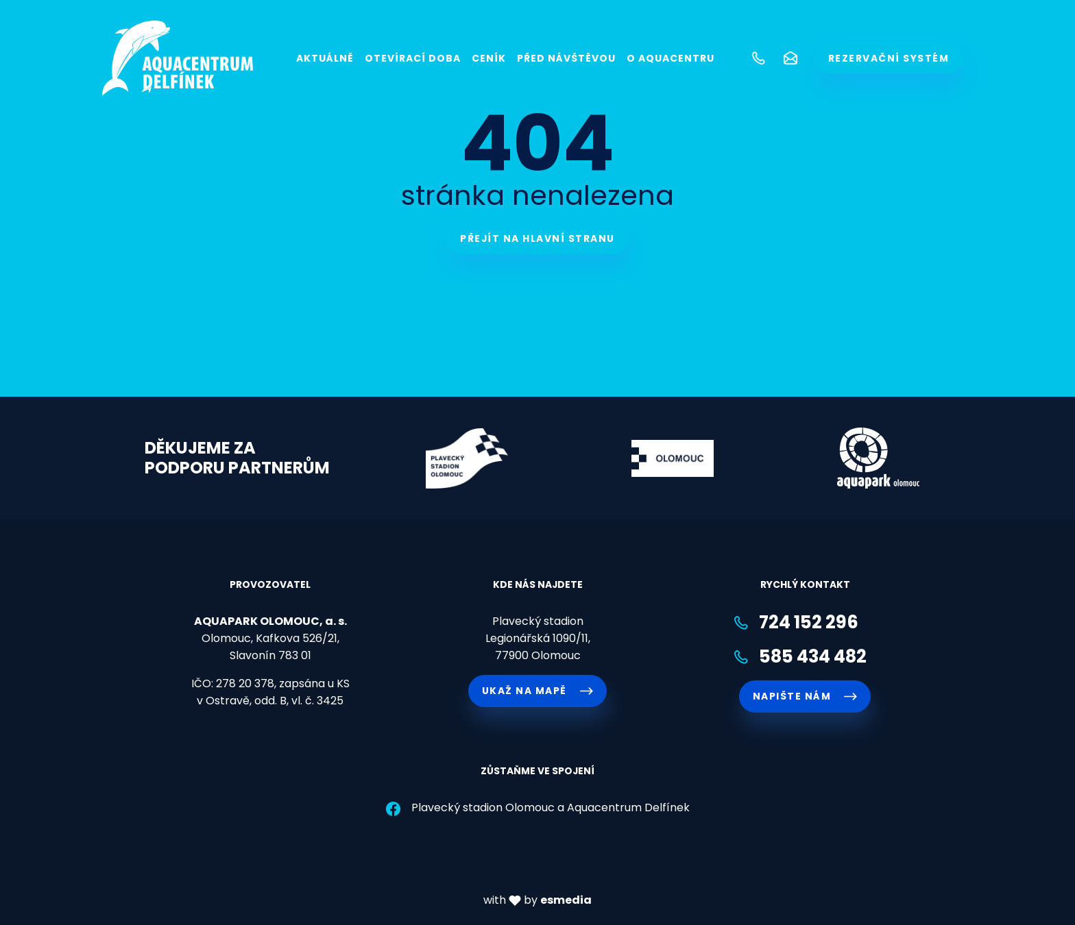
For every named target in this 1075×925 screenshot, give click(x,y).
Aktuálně (325, 58)
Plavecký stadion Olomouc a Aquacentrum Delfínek (537, 807)
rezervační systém (889, 58)
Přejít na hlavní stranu (537, 238)
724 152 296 (795, 622)
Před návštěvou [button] (566, 58)
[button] (756, 58)
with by (537, 900)
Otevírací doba (413, 58)
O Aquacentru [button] (670, 58)
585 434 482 (800, 657)
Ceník (489, 58)
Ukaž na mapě (537, 691)
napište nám (805, 696)
